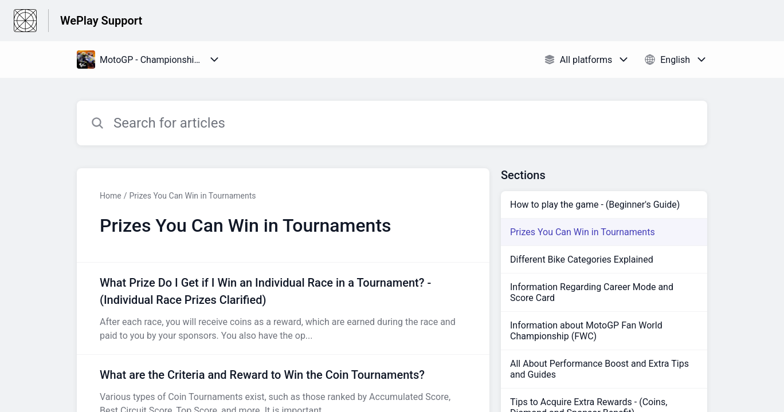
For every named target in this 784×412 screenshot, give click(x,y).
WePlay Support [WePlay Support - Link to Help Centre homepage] (101, 20)
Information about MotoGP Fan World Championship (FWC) (586, 331)
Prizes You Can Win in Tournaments (192, 195)
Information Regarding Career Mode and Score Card (591, 292)
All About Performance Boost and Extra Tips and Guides (599, 369)
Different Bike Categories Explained (581, 259)
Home (110, 195)
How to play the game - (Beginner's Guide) (595, 204)
